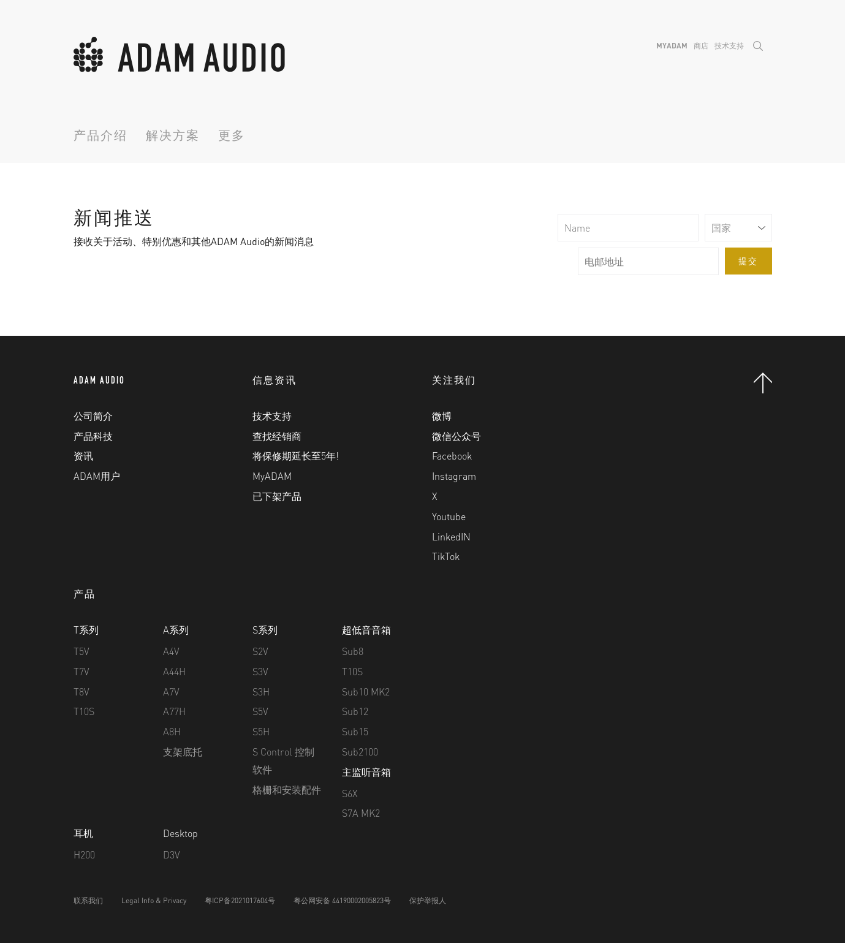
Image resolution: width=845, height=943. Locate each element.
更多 (231, 137)
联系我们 (88, 900)
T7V (81, 671)
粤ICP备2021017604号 (240, 900)
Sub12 (355, 711)
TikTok (446, 556)
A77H (174, 711)
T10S (84, 711)
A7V (171, 691)
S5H (261, 731)
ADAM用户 (97, 475)
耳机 (83, 833)
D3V (171, 854)
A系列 (176, 629)
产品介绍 (100, 137)
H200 (84, 854)
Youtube (449, 516)
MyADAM (672, 45)
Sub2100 (360, 751)
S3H (261, 691)
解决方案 (173, 137)
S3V (260, 671)
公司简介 (93, 415)
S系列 (265, 629)
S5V (260, 711)
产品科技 (93, 436)
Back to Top (763, 383)
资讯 (83, 455)
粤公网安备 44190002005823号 (342, 900)
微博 (442, 415)
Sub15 (355, 731)
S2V (260, 651)
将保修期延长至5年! (295, 455)
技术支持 (729, 45)
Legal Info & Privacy (153, 900)
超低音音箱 (366, 629)
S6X (350, 793)
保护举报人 (427, 900)
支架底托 (182, 751)
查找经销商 (276, 436)
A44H (174, 671)
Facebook (452, 455)
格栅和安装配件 (286, 789)
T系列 (86, 629)
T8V (81, 691)
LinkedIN (451, 536)
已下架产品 (276, 496)
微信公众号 (456, 436)
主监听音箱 (366, 771)
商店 (701, 45)
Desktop (180, 833)
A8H (172, 731)
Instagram (454, 475)
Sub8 (352, 651)
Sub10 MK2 (366, 691)
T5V (81, 651)
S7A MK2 (361, 812)
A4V (171, 651)
